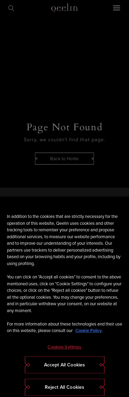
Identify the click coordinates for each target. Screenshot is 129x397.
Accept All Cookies (64, 370)
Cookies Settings (64, 352)
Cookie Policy (88, 336)
